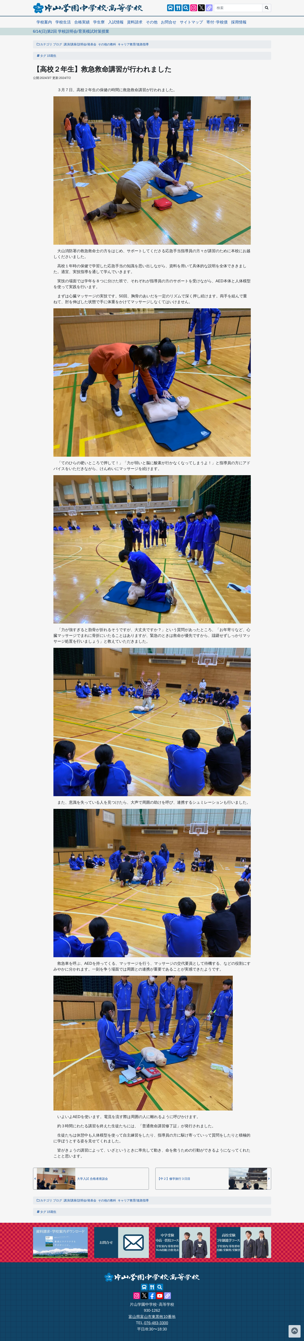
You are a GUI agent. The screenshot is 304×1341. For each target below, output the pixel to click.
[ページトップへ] (295, 1331)
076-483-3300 (156, 1323)
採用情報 (239, 22)
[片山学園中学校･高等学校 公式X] (201, 8)
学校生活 (63, 22)
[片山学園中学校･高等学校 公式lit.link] (209, 8)
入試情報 (116, 22)
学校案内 (44, 22)
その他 (151, 22)
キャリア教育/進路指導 (133, 44)
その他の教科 (107, 44)
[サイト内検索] (186, 8)
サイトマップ (191, 22)
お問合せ (168, 22)
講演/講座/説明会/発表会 (80, 44)
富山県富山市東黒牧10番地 (152, 1317)
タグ (41, 55)
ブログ (57, 44)
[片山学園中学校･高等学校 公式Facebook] (152, 1296)
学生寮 (99, 22)
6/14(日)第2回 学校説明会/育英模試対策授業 (71, 31)
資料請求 (134, 22)
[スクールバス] (170, 8)
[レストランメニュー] (178, 8)
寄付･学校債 (217, 22)
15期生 (51, 55)
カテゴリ (44, 44)
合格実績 (82, 22)
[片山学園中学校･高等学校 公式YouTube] (160, 1296)
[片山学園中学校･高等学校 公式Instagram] (194, 8)
